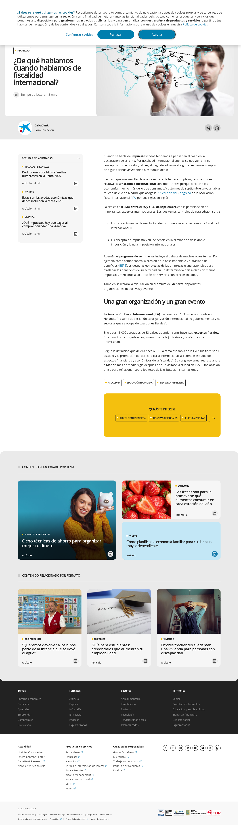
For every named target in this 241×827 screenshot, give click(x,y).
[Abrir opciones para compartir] (208, 128)
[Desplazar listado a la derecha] (214, 418)
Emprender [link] (25, 714)
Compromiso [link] (25, 720)
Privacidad (56, 819)
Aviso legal (42, 814)
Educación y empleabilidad (189, 709)
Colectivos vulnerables (186, 704)
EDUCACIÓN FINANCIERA (133, 418)
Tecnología (127, 714)
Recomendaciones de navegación (32, 819)
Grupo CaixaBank (125, 752)
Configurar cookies (79, 34)
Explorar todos (78, 725)
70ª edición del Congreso (174, 193)
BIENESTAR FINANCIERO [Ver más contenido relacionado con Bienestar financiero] (172, 382)
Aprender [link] (23, 709)
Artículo (74, 699)
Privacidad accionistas (77, 819)
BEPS (122, 266)
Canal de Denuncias (99, 819)
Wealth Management (80, 775)
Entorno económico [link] (29, 699)
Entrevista (75, 714)
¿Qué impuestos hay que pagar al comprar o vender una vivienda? (45, 224)
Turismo (126, 709)
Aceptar (157, 34)
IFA (134, 198)
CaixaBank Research (31, 761)
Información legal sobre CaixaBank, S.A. (67, 814)
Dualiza (119, 770)
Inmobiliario (128, 704)
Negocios (72, 761)
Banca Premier (76, 770)
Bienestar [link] (23, 704)
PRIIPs (71, 788)
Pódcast (74, 720)
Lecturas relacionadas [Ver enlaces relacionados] (50, 158)
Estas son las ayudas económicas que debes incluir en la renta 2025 (47, 199)
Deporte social (181, 720)
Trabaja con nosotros (127, 761)
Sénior (176, 699)
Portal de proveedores (128, 766)
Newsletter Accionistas (31, 766)
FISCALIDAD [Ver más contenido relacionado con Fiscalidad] (114, 382)
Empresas (73, 757)
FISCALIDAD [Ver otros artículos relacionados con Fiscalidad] (23, 50)
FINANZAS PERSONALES (165, 418)
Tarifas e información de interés (86, 766)
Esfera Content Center (31, 757)
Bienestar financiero (185, 714)
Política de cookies (195, 24)
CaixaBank (41, 125)
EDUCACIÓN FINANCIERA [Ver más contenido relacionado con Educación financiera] (139, 382)
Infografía (75, 709)
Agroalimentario (131, 699)
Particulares (74, 752)
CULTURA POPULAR (195, 418)
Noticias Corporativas (31, 752)
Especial (74, 704)
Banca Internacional (79, 779)
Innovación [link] (24, 725)
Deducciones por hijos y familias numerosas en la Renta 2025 (44, 174)
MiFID (70, 784)
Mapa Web (92, 814)
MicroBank (121, 757)
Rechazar (116, 34)
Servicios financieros (133, 720)
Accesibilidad (106, 814)
